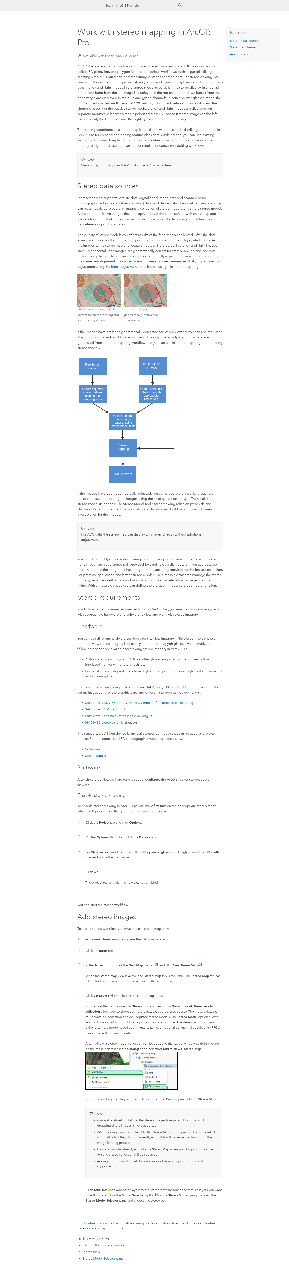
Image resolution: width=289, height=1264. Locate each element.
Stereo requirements (245, 47)
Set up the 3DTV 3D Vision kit (106, 709)
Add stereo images (244, 54)
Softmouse (93, 749)
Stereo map (91, 1252)
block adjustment (124, 267)
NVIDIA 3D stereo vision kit (104, 722)
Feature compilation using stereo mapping (117, 1223)
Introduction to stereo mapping (105, 1245)
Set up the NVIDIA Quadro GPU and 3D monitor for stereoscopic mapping (139, 703)
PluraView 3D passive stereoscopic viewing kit (118, 716)
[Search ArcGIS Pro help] (140, 5)
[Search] (180, 5)
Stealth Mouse (95, 756)
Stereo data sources (244, 41)
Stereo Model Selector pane (103, 1258)
